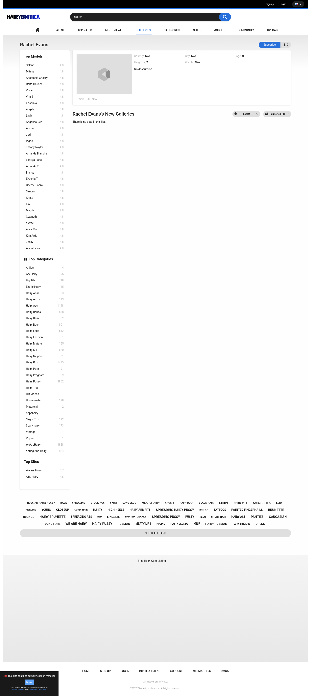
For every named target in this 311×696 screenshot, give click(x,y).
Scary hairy (45, 425)
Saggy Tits (45, 419)
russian (124, 524)
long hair (52, 524)
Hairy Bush (45, 324)
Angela (45, 109)
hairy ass (238, 516)
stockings (97, 502)
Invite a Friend (149, 671)
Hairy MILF (45, 350)
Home (86, 671)
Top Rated (85, 30)
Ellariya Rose (45, 160)
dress (260, 524)
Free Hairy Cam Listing (152, 560)
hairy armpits (140, 509)
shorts (169, 502)
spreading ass (81, 516)
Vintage (45, 432)
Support (176, 671)
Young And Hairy (45, 451)
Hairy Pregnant (45, 375)
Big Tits (45, 280)
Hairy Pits (45, 362)
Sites (197, 30)
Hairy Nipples (45, 356)
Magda (45, 210)
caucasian (278, 517)
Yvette (45, 223)
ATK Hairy (45, 477)
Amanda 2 (45, 166)
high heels (116, 510)
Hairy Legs (45, 331)
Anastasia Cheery (45, 78)
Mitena (45, 71)
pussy (189, 516)
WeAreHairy (45, 444)
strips (223, 502)
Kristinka (45, 103)
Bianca (45, 172)
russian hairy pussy (41, 502)
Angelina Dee (45, 122)
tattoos (220, 509)
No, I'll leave (42, 689)
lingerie (113, 517)
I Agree (29, 682)
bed (99, 516)
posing (160, 523)
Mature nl (45, 406)
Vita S (45, 96)
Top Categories (41, 259)
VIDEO (37, 30)
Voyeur (45, 438)
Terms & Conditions (18, 689)
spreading (78, 502)
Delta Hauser (45, 84)
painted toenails (136, 516)
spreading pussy (166, 517)
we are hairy (76, 524)
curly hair (81, 509)
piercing (31, 509)
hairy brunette (52, 517)
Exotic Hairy (45, 287)
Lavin (45, 115)
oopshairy (45, 413)
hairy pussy (102, 524)
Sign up (270, 4)
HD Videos (45, 394)
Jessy (45, 242)
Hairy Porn (45, 369)
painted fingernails (247, 510)
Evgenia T (45, 179)
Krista (45, 198)
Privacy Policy (34, 689)
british (203, 509)
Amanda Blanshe (45, 153)
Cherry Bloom (45, 185)
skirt (113, 502)
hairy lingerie (241, 523)
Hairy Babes (45, 312)
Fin (45, 204)
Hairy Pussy (45, 381)
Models (219, 30)
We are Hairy (45, 470)
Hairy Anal (45, 293)
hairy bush (186, 502)
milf (197, 523)
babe (63, 502)
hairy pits (241, 502)
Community (246, 30)
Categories (172, 30)
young (46, 509)
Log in (283, 4)
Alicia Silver (45, 248)
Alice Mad (45, 229)
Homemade (45, 400)
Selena (45, 65)
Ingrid (45, 141)
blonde (28, 517)
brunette (276, 510)
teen (203, 516)
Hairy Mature (45, 343)
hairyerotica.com (151, 688)
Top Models (33, 56)
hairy (97, 510)
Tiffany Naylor (45, 147)
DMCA (225, 671)
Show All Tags (155, 533)
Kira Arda (45, 235)
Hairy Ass (45, 305)
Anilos (45, 267)
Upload (272, 30)
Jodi (45, 134)
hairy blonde (179, 523)
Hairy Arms (45, 299)
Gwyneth (45, 216)
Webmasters (202, 671)
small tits (262, 503)
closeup (62, 510)
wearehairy (150, 503)
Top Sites (31, 461)
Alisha (45, 128)
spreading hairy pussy (175, 510)
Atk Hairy (45, 274)
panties (257, 517)
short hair (218, 516)
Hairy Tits (45, 388)
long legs (129, 502)
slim (279, 502)
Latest (60, 30)
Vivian (45, 90)
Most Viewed (114, 30)
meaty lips (143, 523)
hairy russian (216, 524)
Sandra (45, 191)
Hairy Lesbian (45, 337)
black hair (206, 502)
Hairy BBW (45, 318)
